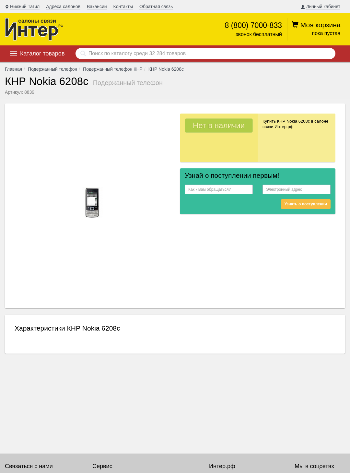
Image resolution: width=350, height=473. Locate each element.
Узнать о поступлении (306, 204)
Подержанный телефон (52, 69)
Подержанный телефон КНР (113, 69)
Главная (13, 69)
